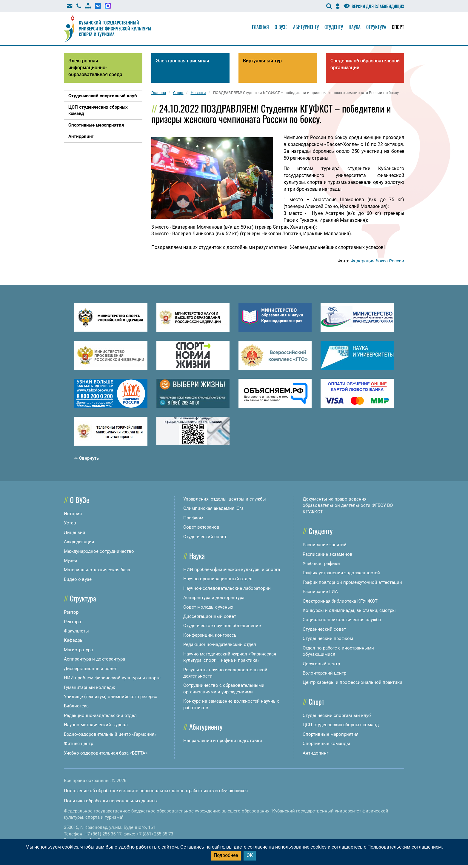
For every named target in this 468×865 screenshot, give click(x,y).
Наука (355, 26)
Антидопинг (315, 753)
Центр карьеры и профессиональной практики (352, 682)
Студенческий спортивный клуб (337, 715)
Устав (70, 523)
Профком (193, 518)
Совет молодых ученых (208, 607)
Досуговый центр (321, 664)
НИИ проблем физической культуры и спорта (112, 678)
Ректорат (73, 621)
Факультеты (76, 631)
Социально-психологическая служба (342, 619)
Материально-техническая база (97, 569)
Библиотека (76, 706)
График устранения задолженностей (341, 572)
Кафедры (74, 640)
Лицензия (74, 532)
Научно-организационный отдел (218, 578)
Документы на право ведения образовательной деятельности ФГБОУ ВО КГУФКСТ (348, 505)
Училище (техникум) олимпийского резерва (110, 696)
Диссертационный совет (90, 668)
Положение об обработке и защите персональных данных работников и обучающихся (156, 790)
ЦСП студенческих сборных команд (341, 724)
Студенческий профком (328, 638)
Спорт (398, 26)
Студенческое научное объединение (222, 625)
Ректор (71, 612)
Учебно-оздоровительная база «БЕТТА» (105, 753)
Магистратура (78, 649)
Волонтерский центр (324, 673)
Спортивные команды (326, 743)
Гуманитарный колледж (89, 687)
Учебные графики (321, 563)
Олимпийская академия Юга (213, 508)
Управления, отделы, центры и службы (224, 499)
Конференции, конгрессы (210, 635)
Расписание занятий (325, 544)
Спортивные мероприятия (330, 734)
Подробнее (226, 855)
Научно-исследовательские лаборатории (227, 588)
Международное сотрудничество (99, 551)
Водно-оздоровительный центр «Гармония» (110, 734)
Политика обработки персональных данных (111, 801)
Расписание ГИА (320, 591)
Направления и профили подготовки (222, 740)
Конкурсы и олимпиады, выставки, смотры (349, 610)
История (73, 513)
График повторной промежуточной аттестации (352, 582)
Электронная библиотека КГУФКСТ (340, 601)
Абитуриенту (306, 26)
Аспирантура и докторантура (94, 659)
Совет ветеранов (201, 527)
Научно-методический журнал (96, 724)
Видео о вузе (78, 579)
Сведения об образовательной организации (365, 64)
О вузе (281, 26)
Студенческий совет (205, 536)
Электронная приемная (182, 61)
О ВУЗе (79, 499)
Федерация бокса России (377, 260)
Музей (70, 560)
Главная (260, 26)
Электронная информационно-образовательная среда (95, 67)
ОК (250, 855)
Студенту (333, 26)
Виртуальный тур (262, 61)
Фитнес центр (78, 743)
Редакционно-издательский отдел (100, 715)
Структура (376, 26)
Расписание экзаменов (327, 554)
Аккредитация (79, 541)
